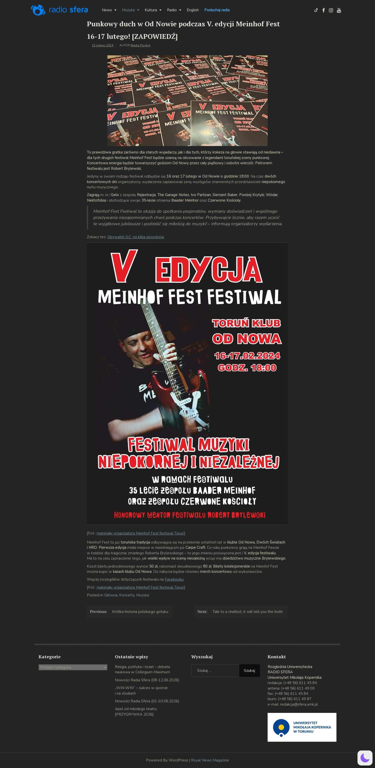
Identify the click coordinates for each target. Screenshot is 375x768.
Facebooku (174, 579)
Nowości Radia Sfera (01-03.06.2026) (147, 701)
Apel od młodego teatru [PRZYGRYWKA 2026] (136, 711)
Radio (172, 10)
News (107, 10)
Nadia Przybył (140, 45)
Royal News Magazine (210, 760)
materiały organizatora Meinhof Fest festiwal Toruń (140, 533)
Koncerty (126, 595)
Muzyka (128, 10)
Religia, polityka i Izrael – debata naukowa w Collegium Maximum (142, 669)
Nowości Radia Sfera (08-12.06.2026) (147, 680)
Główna (110, 595)
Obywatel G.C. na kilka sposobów (135, 236)
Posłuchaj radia (217, 10)
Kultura (151, 10)
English (193, 10)
